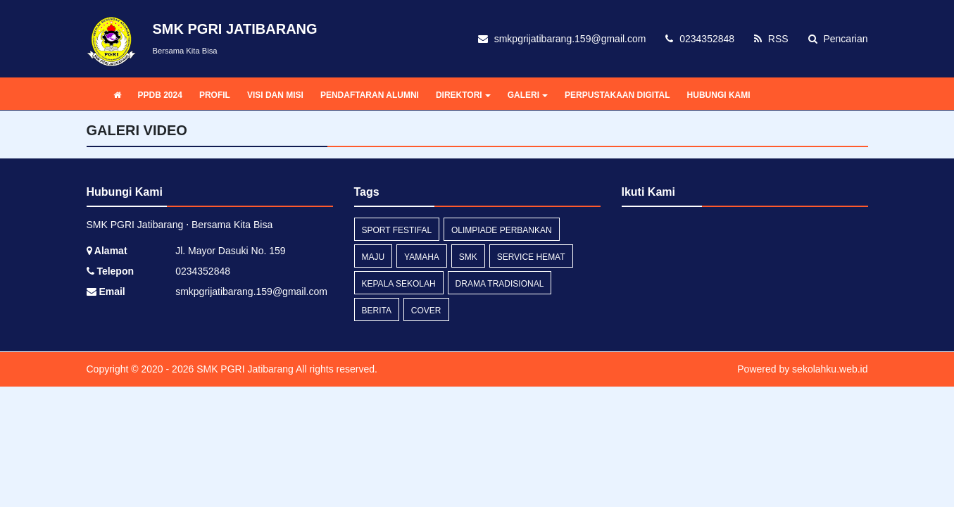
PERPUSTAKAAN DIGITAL (617, 95)
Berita (376, 310)
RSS (771, 38)
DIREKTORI (463, 95)
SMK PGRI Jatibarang (244, 369)
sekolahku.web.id (829, 369)
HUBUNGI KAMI (719, 95)
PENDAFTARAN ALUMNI (369, 95)
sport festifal (397, 230)
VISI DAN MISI (275, 95)
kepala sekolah (399, 284)
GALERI (528, 95)
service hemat (531, 257)
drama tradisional (500, 284)
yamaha (421, 257)
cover (426, 310)
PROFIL (214, 95)
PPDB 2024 (160, 95)
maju (373, 257)
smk (468, 257)
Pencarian (838, 38)
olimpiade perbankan (501, 230)
